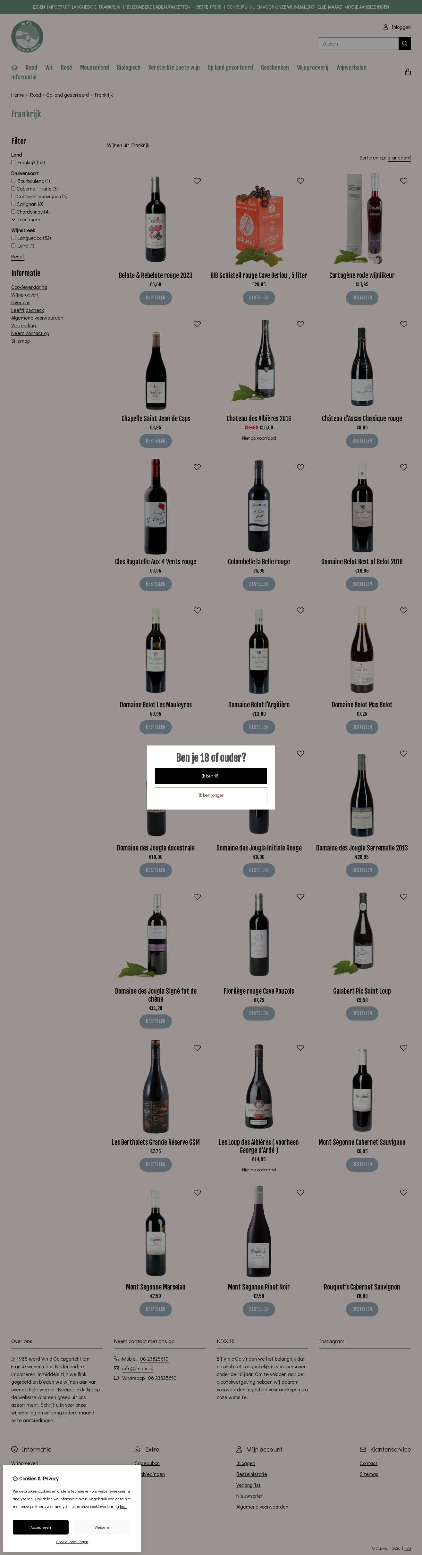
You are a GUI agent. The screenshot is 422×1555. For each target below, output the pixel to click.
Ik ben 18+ (211, 776)
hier (123, 1506)
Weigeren (103, 1527)
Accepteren (40, 1527)
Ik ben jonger (211, 795)
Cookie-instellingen (72, 1541)
